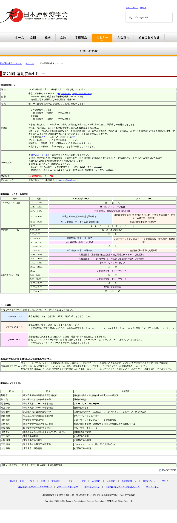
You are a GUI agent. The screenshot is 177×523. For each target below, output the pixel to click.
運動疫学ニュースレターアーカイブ (35, 486)
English (143, 7)
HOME (12, 481)
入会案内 (96, 481)
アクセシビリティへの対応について (123, 486)
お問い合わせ (149, 481)
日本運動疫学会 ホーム (11, 63)
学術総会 (56, 481)
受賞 (83, 481)
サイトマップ (132, 7)
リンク (165, 481)
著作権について (91, 486)
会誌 (43, 481)
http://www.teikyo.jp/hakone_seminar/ (74, 93)
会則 (22, 481)
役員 (32, 481)
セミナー (30, 63)
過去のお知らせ (129, 481)
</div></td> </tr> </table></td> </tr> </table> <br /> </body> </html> (88, 500)
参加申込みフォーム (38, 155)
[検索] (148, 17)
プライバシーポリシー (67, 486)
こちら (44, 137)
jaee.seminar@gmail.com (65, 180)
